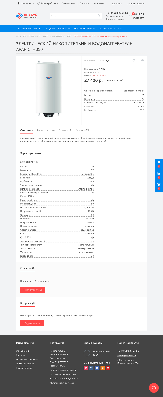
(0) (107, 60)
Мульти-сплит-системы (62, 382)
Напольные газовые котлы (64, 369)
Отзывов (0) (65, 130)
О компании (22, 350)
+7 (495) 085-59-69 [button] (128, 350)
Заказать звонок (114, 16)
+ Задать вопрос (32, 323)
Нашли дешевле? (114, 80)
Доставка (20, 355)
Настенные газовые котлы (63, 374)
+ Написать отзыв (33, 289)
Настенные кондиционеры (64, 378)
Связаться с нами (25, 363)
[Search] (99, 16)
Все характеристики (134, 90)
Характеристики (46, 130)
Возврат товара (24, 368)
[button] (159, 186)
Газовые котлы (57, 365)
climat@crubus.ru (126, 355)
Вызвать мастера (115, 19)
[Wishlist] (133, 60)
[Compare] (142, 60)
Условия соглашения (27, 359)
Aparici (102, 69)
